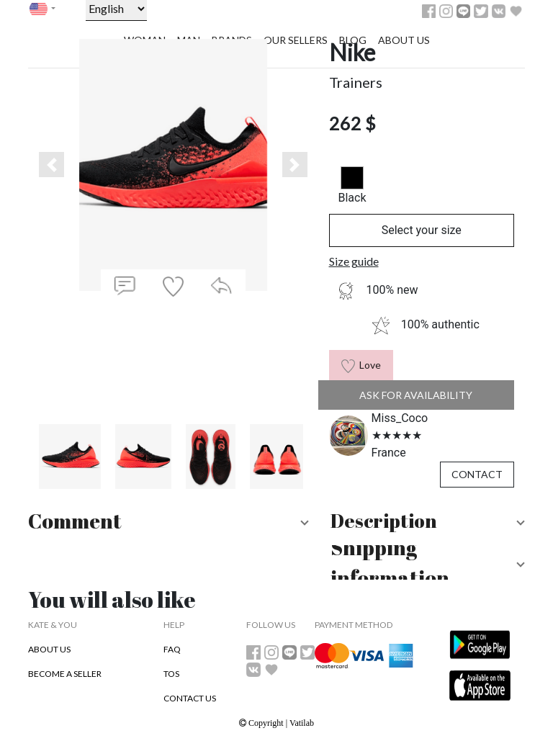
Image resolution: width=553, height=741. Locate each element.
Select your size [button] (422, 230)
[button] (51, 164)
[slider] (397, 435)
